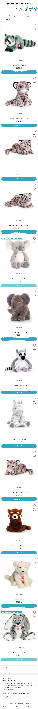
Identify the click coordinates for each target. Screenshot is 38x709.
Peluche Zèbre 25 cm (19, 439)
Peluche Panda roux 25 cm (19, 546)
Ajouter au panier (19, 72)
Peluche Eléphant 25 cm (19, 332)
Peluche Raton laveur (19, 65)
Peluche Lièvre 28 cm (19, 653)
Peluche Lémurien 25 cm (19, 386)
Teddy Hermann (19, 60)
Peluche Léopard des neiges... (19, 119)
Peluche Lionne (19, 599)
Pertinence (4, 19)
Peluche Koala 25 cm (19, 279)
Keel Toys (19, 113)
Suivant (33, 669)
